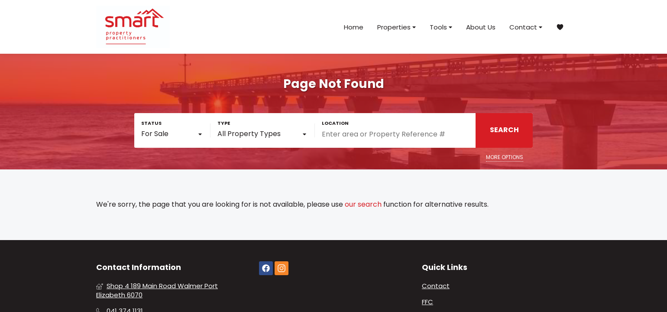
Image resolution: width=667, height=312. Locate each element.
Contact (525, 27)
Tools (441, 27)
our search (363, 204)
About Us (480, 27)
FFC (427, 301)
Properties (396, 27)
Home (353, 27)
